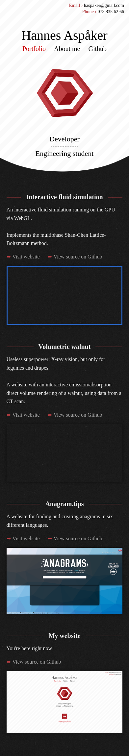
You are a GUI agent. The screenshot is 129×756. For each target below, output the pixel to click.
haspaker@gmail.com (104, 5)
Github (98, 48)
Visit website (26, 256)
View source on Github (78, 256)
